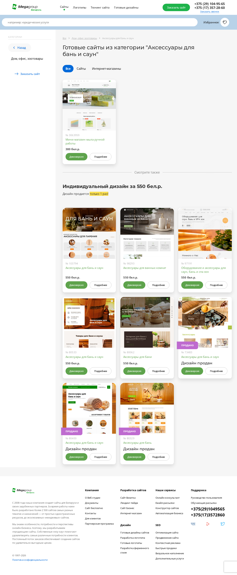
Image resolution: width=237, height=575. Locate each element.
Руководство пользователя (206, 497)
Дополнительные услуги (170, 558)
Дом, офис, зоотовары (27, 59)
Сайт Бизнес (127, 508)
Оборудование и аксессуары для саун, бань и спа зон (203, 270)
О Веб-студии (92, 497)
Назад (19, 48)
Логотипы (79, 7)
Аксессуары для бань (137, 442)
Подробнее (100, 156)
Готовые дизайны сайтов (134, 532)
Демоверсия (76, 156)
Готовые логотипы (131, 543)
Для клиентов (93, 518)
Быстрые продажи (166, 548)
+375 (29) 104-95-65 (209, 4)
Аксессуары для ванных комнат (144, 268)
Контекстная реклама (168, 543)
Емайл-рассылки (165, 503)
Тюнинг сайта (100, 7)
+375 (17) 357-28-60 (209, 8)
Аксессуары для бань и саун (84, 268)
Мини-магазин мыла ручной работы (85, 141)
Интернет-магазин (131, 513)
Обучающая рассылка (203, 503)
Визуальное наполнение (170, 553)
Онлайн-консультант (168, 497)
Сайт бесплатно (94, 508)
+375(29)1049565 (208, 509)
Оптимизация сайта (167, 532)
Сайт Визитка (128, 497)
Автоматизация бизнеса (169, 513)
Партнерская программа (99, 523)
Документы (91, 503)
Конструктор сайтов (167, 508)
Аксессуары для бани (137, 357)
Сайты (64, 7)
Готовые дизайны (126, 7)
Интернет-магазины (106, 69)
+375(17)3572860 (208, 515)
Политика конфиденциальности (30, 559)
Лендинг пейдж (129, 503)
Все (68, 69)
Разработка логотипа (132, 537)
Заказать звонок (209, 11)
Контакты (90, 513)
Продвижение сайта (167, 537)
